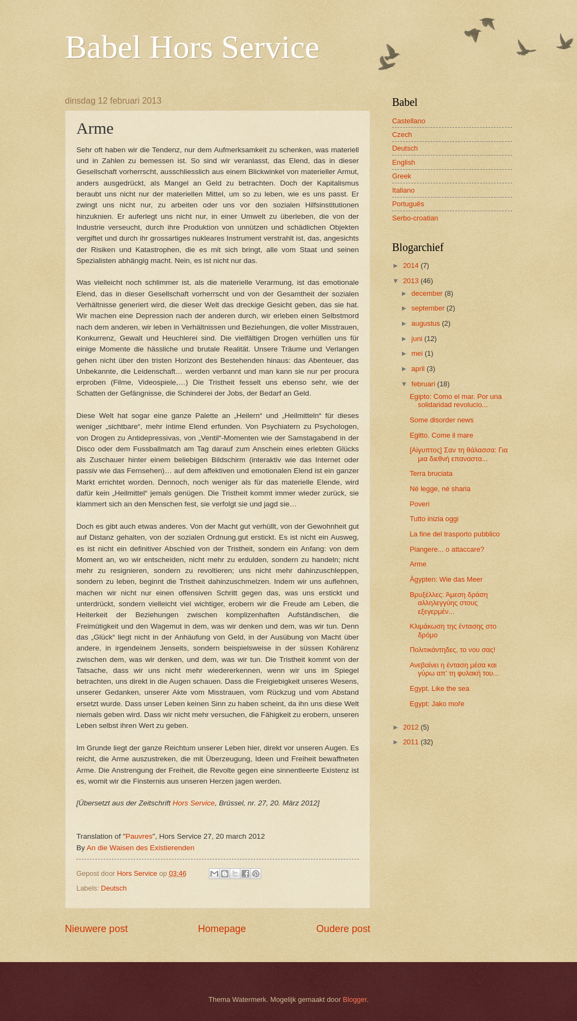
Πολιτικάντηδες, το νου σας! (452, 650)
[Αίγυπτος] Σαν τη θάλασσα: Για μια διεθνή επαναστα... (459, 454)
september (428, 308)
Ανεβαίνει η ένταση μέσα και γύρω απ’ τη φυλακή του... (454, 669)
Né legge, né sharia (440, 489)
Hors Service (194, 803)
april (418, 369)
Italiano (403, 190)
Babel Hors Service (192, 47)
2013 (411, 281)
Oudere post (343, 928)
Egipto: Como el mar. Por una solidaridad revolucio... (456, 400)
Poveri (420, 504)
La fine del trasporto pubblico (455, 534)
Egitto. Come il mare (441, 435)
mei (417, 353)
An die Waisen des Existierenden (141, 848)
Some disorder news (441, 420)
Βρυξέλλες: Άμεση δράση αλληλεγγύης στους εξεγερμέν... (449, 603)
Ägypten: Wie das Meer (446, 579)
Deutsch (114, 888)
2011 (411, 742)
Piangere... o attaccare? (447, 549)
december (427, 293)
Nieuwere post (96, 928)
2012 (411, 727)
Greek (401, 176)
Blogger (355, 999)
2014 (411, 265)
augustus (426, 323)
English (403, 162)
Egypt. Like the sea (440, 688)
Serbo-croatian (415, 218)
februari (424, 384)
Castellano (408, 121)
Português (408, 204)
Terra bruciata (431, 473)
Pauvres (139, 836)
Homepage (222, 928)
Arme (418, 564)
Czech (402, 134)
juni (417, 339)
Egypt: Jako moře (437, 704)
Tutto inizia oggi (434, 519)
